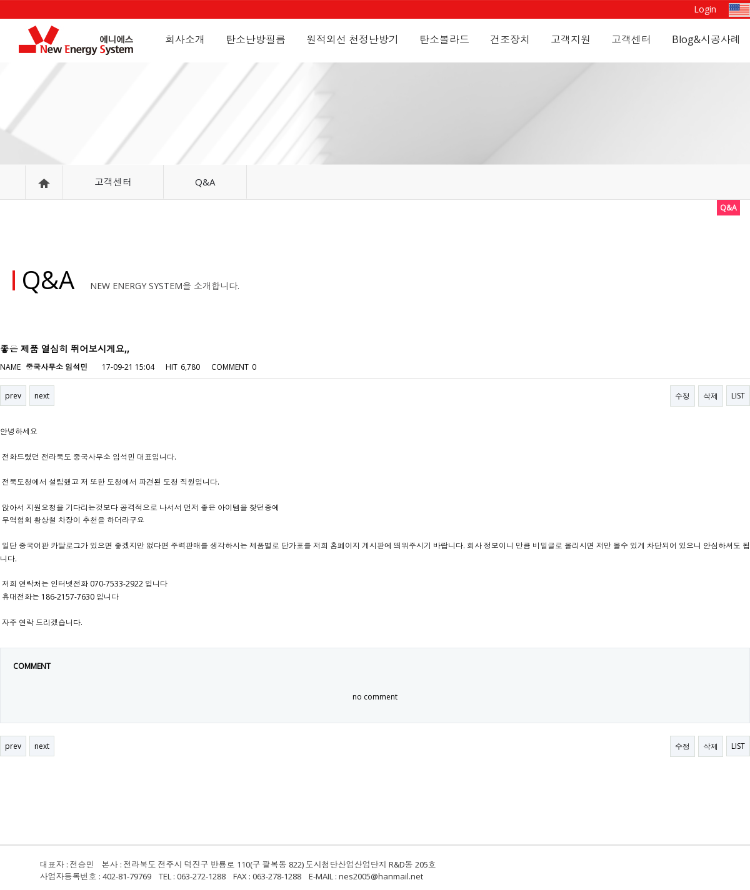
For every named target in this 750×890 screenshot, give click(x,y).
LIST (738, 395)
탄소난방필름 (256, 39)
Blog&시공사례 (706, 39)
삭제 (710, 396)
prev (13, 395)
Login (705, 9)
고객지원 (571, 39)
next (41, 395)
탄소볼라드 (444, 39)
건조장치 (510, 39)
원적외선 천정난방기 (352, 39)
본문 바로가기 (0, 0)
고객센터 (631, 39)
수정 (682, 396)
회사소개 (185, 39)
